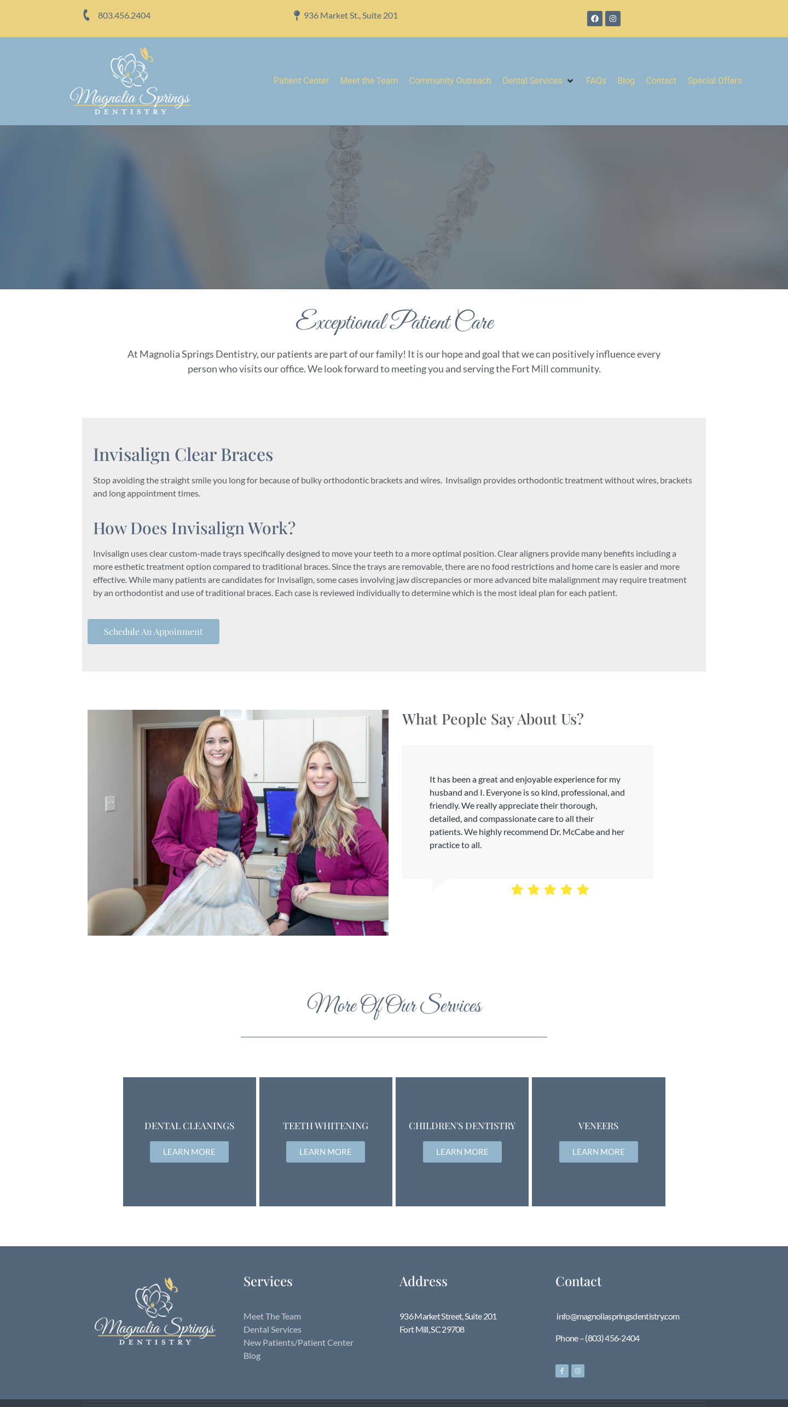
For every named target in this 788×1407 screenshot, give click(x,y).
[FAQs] (596, 81)
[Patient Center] (301, 81)
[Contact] (661, 81)
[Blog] (626, 81)
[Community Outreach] (450, 81)
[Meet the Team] (368, 81)
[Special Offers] (715, 81)
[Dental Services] (539, 81)
